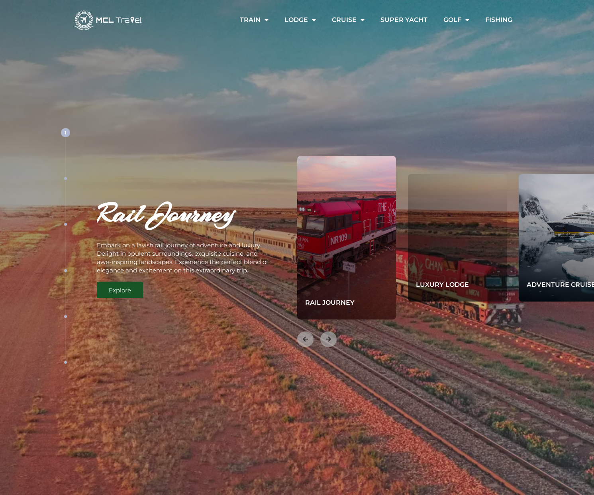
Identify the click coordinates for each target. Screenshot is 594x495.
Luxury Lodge (450, 284)
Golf (456, 20)
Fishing (498, 20)
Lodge (300, 20)
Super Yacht (403, 20)
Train (254, 20)
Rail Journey (338, 302)
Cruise (348, 20)
